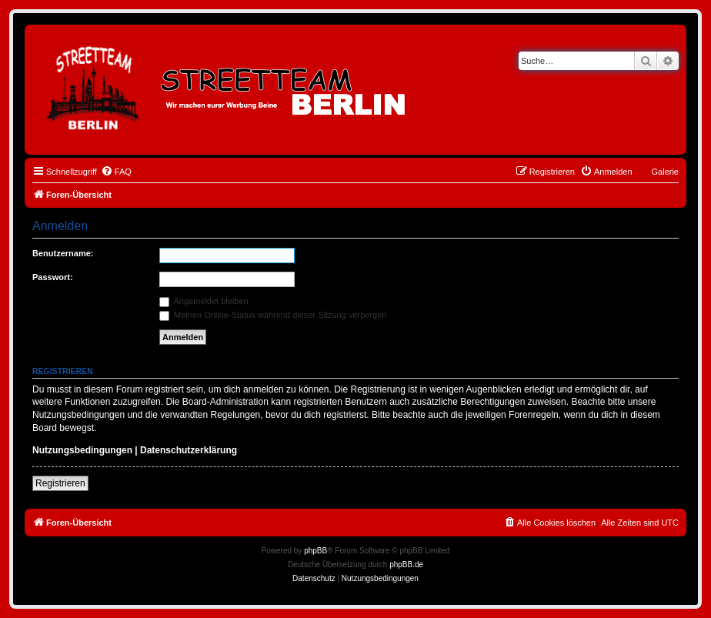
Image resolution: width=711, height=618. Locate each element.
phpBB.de (406, 564)
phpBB (315, 550)
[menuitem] (116, 171)
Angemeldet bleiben (204, 301)
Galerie (665, 171)
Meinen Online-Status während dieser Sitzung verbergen (272, 314)
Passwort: (52, 277)
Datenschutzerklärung (188, 450)
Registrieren (60, 483)
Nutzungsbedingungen (82, 450)
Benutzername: (62, 253)
